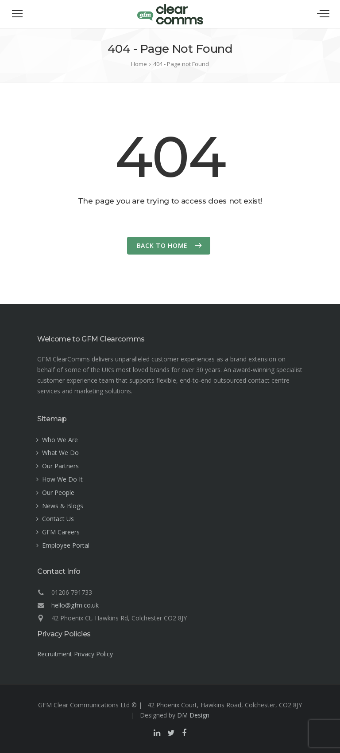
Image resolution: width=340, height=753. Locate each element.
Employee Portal (65, 545)
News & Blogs (62, 506)
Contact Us (58, 518)
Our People (58, 492)
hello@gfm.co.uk (75, 605)
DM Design (193, 715)
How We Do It (62, 479)
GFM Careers (61, 532)
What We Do (60, 452)
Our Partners (60, 466)
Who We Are (60, 439)
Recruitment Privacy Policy (75, 654)
